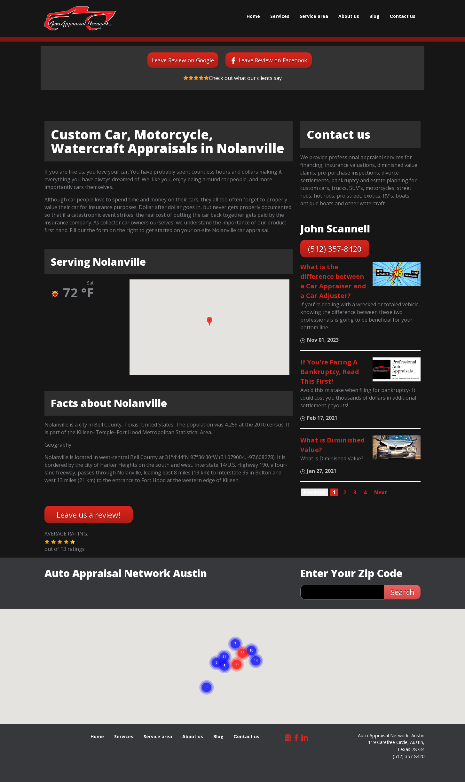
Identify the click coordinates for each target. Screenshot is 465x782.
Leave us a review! (89, 514)
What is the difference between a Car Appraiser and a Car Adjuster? (333, 281)
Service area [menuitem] (314, 16)
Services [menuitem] (279, 16)
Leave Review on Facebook (273, 60)
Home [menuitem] (253, 16)
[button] (209, 322)
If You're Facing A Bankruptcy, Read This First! (329, 372)
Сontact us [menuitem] (402, 16)
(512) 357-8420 (335, 248)
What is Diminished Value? (332, 445)
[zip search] (342, 592)
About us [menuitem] (348, 16)
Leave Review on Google (183, 60)
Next (380, 492)
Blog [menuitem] (374, 16)
